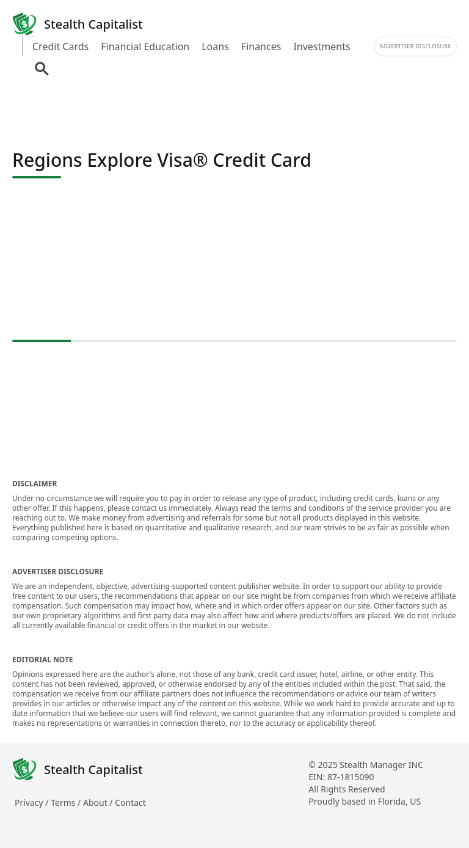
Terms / (67, 802)
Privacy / (33, 802)
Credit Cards (60, 46)
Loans (215, 46)
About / (99, 802)
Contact (130, 802)
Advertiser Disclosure (415, 46)
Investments (321, 46)
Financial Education (145, 46)
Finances (261, 46)
